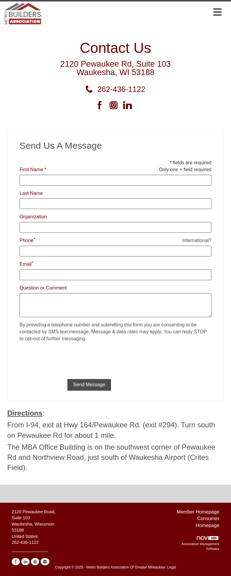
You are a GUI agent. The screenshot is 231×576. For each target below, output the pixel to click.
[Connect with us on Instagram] (115, 105)
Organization (33, 216)
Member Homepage (198, 511)
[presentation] (65, 362)
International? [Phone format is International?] (196, 240)
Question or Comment (43, 287)
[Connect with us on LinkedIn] (129, 105)
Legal (171, 567)
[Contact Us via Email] (45, 561)
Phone (26, 240)
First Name (31, 169)
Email (26, 264)
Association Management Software (200, 543)
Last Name (31, 193)
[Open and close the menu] (133, 12)
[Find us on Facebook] (102, 105)
